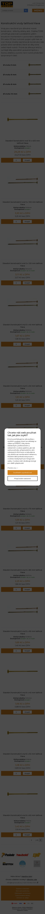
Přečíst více (12, 468)
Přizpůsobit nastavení (22, 478)
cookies (17, 441)
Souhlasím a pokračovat (22, 472)
